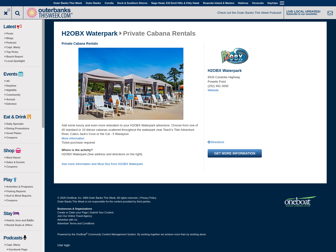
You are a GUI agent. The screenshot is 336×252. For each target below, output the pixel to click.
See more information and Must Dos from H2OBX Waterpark (102, 164)
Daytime (11, 85)
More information (73, 138)
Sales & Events (15, 162)
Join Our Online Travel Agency (74, 216)
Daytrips (272, 3)
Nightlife (11, 90)
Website (213, 90)
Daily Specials (15, 123)
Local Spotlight (15, 61)
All (8, 81)
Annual (10, 99)
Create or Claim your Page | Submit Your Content (85, 212)
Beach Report (14, 56)
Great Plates (13, 133)
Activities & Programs (19, 186)
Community (13, 94)
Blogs (10, 38)
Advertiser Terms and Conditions (75, 223)
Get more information (234, 153)
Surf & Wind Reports (18, 195)
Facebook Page (18, 249)
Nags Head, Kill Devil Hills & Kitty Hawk (175, 3)
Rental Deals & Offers (19, 225)
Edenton (11, 103)
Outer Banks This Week (67, 3)
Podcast (11, 42)
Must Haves (13, 157)
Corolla (109, 3)
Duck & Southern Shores (132, 3)
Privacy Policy (148, 197)
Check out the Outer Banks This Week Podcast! (249, 12)
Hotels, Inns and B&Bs (20, 220)
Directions (217, 142)
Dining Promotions (17, 128)
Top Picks (12, 51)
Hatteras (243, 3)
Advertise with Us (67, 219)
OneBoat (82, 234)
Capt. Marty (13, 47)
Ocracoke (258, 3)
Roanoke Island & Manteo (218, 3)
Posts (9, 33)
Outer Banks (93, 3)
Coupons (12, 137)
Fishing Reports (16, 191)
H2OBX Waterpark (90, 33)
